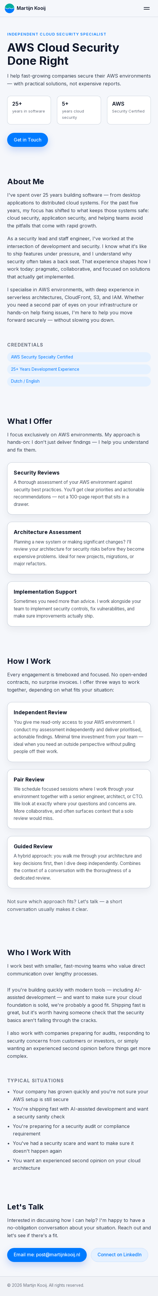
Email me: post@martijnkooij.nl (47, 1254)
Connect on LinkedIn (119, 1254)
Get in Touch (27, 140)
